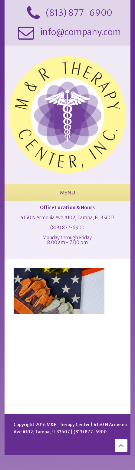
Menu (67, 193)
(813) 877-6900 (67, 227)
